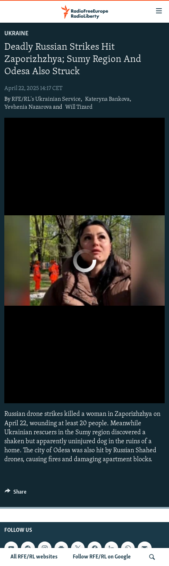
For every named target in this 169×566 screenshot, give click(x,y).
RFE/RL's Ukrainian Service (46, 99)
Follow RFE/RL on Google (102, 557)
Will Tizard (79, 107)
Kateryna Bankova (107, 99)
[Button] (15, 493)
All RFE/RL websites (34, 557)
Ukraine (16, 33)
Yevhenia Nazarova (28, 107)
